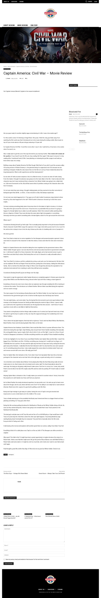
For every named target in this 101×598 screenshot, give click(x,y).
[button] (88, 1)
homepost (11, 454)
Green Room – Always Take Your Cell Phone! (52, 473)
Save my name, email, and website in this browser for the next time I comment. (27, 559)
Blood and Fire (75, 112)
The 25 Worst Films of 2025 (52, 516)
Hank (8, 78)
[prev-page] (70, 149)
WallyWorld (82, 140)
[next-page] (73, 149)
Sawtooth (82, 124)
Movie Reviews (11, 66)
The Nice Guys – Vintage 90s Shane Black (16, 473)
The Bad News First (84, 132)
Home (5, 66)
